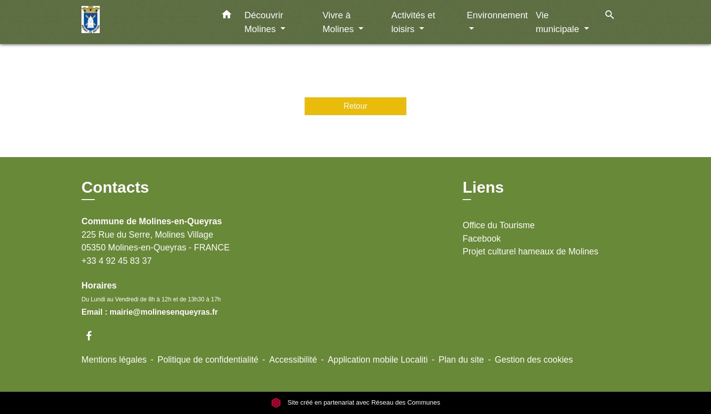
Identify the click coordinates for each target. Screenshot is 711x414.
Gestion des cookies (534, 360)
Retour (355, 106)
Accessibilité (293, 360)
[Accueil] (143, 22)
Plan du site (461, 360)
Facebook (482, 239)
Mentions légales (114, 360)
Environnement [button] (497, 15)
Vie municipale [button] (559, 22)
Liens (483, 187)
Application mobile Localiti (378, 360)
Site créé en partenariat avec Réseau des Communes (355, 402)
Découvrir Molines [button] (263, 22)
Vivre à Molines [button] (339, 22)
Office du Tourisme (499, 225)
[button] (226, 16)
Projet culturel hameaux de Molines (530, 251)
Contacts (115, 187)
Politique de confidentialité (208, 360)
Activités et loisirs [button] (413, 22)
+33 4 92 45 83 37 (116, 261)
